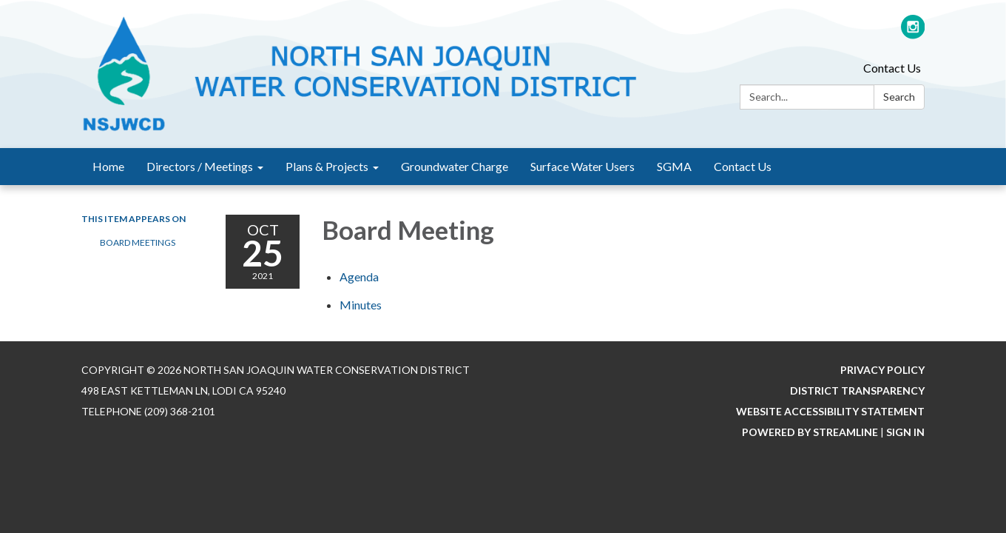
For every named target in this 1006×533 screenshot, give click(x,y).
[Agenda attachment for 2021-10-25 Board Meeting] (359, 276)
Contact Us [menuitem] (743, 166)
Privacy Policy (882, 369)
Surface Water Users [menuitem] (582, 166)
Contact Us (892, 68)
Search (899, 96)
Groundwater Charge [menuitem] (454, 166)
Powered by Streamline (810, 432)
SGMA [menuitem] (674, 166)
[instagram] (913, 33)
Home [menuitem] (108, 166)
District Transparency (857, 390)
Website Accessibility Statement (830, 411)
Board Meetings (137, 242)
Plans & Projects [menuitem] (327, 166)
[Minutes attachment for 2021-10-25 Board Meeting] (361, 305)
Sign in (905, 432)
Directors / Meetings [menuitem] (199, 166)
